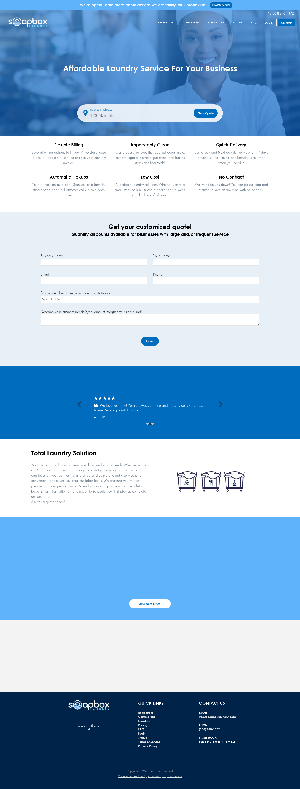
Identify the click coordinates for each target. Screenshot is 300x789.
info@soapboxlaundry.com (217, 716)
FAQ (254, 22)
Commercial (190, 22)
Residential (165, 22)
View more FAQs (150, 603)
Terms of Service (149, 741)
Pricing (237, 22)
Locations (216, 22)
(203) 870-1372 (209, 729)
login (268, 22)
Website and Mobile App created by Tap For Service (150, 776)
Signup (142, 737)
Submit (150, 341)
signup (286, 22)
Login (141, 733)
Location (144, 721)
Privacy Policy (148, 746)
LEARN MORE (221, 5)
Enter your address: (101, 110)
